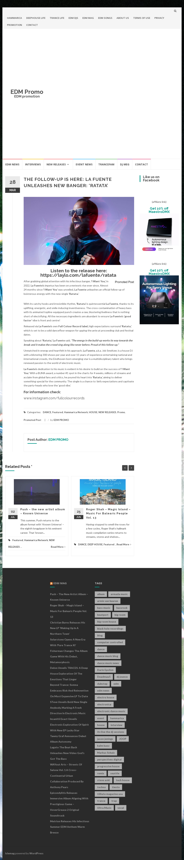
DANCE (47, 412)
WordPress (36, 853)
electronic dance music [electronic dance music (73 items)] (111, 711)
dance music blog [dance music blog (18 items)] (107, 656)
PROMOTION (14, 25)
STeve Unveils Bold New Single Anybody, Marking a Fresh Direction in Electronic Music (68, 707)
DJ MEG (124, 164)
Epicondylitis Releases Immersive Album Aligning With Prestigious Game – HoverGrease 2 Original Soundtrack (69, 804)
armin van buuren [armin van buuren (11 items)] (107, 600)
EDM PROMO (61, 419)
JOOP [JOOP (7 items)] (122, 738)
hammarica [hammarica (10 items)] (117, 718)
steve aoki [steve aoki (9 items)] (103, 780)
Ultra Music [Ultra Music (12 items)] (104, 807)
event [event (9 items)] (100, 718)
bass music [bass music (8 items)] (103, 607)
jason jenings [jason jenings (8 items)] (105, 738)
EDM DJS (73, 18)
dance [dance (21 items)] (101, 649)
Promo (121, 412)
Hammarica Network (76, 412)
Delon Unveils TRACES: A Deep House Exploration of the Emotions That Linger (69, 673)
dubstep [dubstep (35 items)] (102, 683)
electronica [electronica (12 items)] (104, 704)
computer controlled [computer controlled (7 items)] (110, 642)
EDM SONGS (105, 18)
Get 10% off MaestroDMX (159, 210)
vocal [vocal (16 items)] (120, 807)
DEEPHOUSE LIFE (35, 18)
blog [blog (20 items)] (100, 635)
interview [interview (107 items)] (116, 725)
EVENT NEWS (84, 164)
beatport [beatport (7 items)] (102, 614)
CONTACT (32, 25)
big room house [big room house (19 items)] (106, 621)
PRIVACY (159, 18)
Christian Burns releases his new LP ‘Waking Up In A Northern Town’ (67, 628)
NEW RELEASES (56, 164)
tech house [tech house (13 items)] (123, 780)
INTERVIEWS (33, 164)
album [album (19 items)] (101, 594)
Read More (58, 546)
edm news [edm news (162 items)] (103, 690)
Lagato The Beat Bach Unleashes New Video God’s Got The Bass (67, 753)
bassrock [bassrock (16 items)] (121, 607)
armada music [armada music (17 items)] (119, 594)
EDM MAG (88, 18)
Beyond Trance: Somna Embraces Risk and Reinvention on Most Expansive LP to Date (69, 690)
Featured (57, 412)
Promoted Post (32, 419)
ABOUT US (123, 18)
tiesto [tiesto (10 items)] (116, 787)
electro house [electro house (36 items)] (105, 697)
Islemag (10, 853)
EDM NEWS (12, 164)
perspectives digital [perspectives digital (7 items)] (109, 759)
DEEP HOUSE (95, 544)
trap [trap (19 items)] (114, 800)
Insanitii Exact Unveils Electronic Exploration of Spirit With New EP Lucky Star (69, 724)
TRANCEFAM (106, 164)
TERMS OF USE (141, 18)
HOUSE (93, 412)
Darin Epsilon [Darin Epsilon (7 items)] (105, 669)
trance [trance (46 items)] (101, 800)
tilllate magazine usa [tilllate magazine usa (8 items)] (110, 793)
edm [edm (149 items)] (116, 683)
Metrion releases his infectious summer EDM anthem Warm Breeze (69, 827)
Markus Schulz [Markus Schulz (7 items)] (106, 752)
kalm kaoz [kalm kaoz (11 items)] (103, 745)
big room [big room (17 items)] (120, 614)
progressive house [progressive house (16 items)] (108, 766)
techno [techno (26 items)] (101, 787)
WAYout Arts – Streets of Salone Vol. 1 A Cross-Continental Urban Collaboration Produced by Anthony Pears (67, 776)
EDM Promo (27, 91)
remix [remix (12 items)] (100, 773)
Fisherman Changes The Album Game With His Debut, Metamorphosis (69, 656)
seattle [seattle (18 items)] (114, 773)
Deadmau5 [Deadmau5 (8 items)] (103, 676)
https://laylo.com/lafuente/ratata (78, 275)
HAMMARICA (14, 18)
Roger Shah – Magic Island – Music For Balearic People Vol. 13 (108, 513)
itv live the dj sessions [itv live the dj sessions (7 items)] (110, 731)
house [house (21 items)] (101, 725)
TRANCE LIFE (57, 18)
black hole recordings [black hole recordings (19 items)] (110, 628)
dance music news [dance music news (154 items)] (108, 663)
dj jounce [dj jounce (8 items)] (122, 676)
